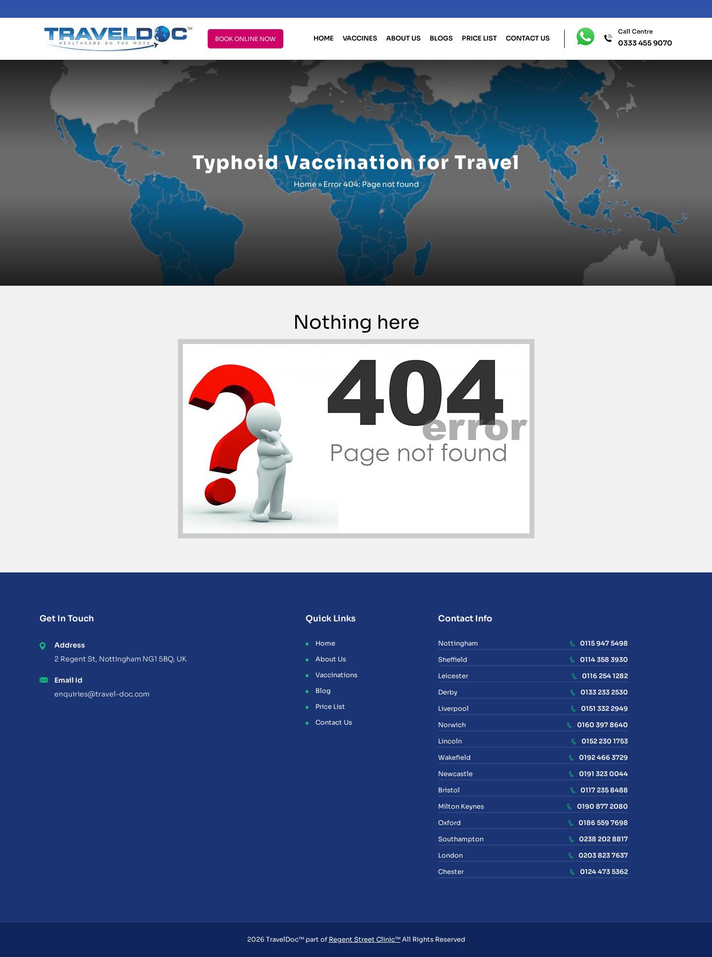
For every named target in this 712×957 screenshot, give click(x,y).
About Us (403, 38)
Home (323, 38)
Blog (323, 691)
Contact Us (528, 38)
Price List (479, 38)
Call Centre (645, 38)
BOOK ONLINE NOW (245, 39)
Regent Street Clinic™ (364, 939)
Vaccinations (336, 675)
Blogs (441, 38)
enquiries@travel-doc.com (101, 694)
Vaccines (360, 38)
